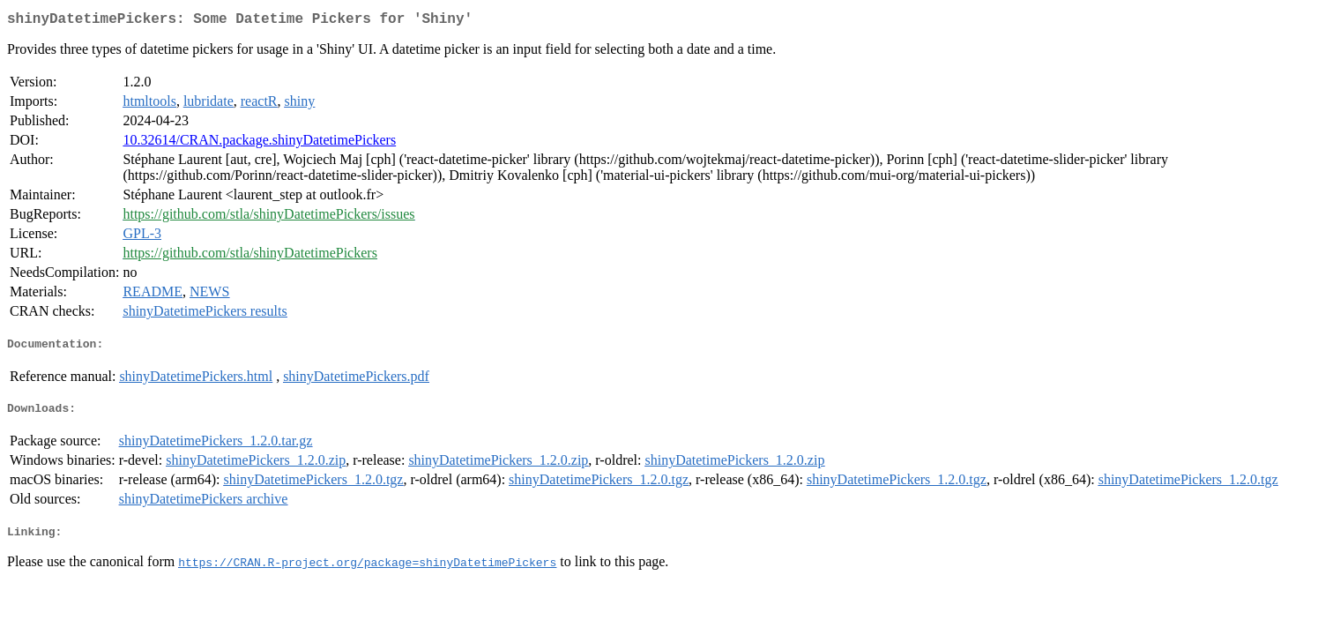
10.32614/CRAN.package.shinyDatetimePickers (259, 143)
